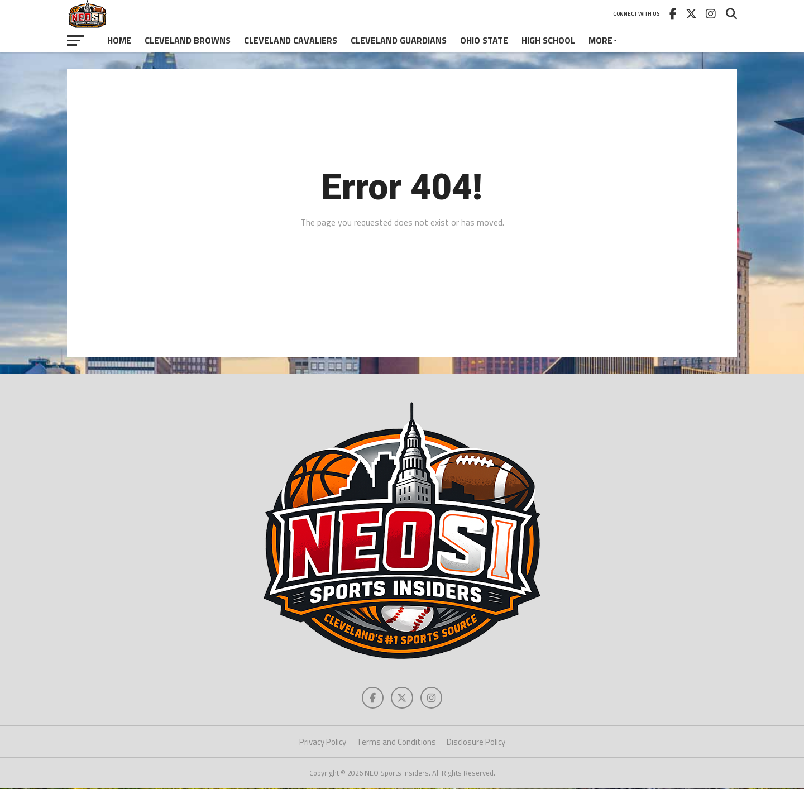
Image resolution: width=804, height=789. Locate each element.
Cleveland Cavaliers (290, 40)
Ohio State (484, 40)
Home (119, 40)
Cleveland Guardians (399, 40)
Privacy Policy (322, 742)
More (600, 40)
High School (548, 40)
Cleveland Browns (188, 40)
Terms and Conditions (396, 742)
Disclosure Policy (476, 742)
